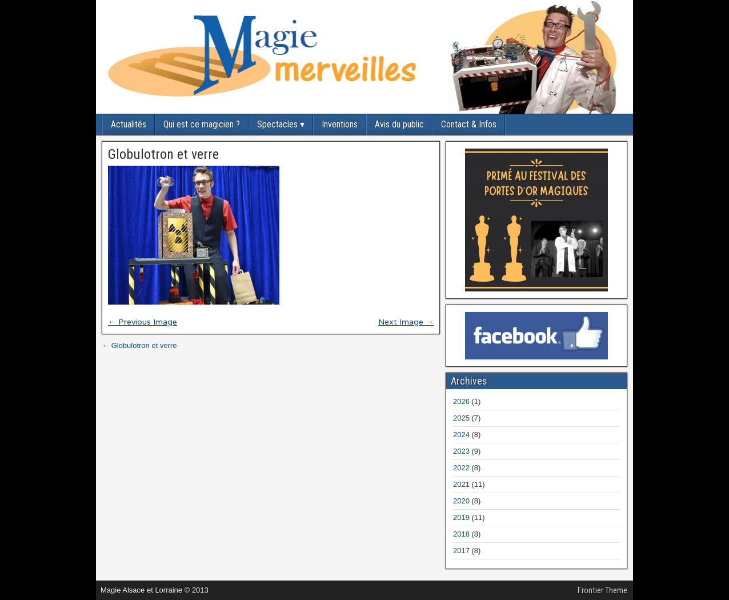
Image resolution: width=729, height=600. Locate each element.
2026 (461, 401)
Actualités (128, 124)
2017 (461, 550)
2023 (461, 451)
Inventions (340, 124)
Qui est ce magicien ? (201, 124)
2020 (461, 501)
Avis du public (399, 124)
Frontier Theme (602, 590)
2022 (461, 467)
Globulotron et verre (163, 154)
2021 (461, 484)
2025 (461, 418)
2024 (461, 434)
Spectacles (277, 124)
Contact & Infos (468, 124)
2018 (461, 534)
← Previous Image (142, 322)
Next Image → (406, 322)
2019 (461, 517)
